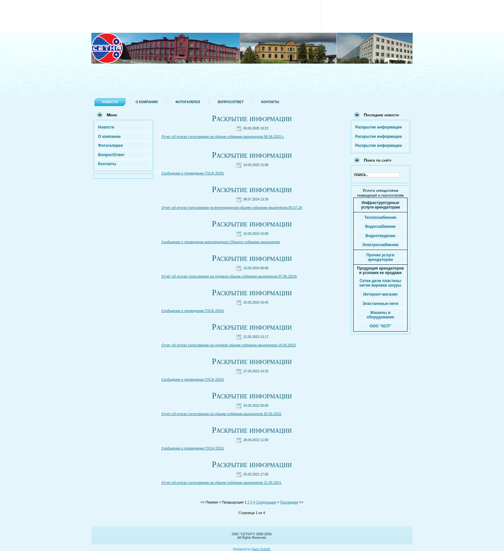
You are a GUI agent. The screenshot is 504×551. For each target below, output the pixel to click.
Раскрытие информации (252, 118)
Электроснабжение (380, 245)
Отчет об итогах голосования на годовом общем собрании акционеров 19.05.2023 (228, 345)
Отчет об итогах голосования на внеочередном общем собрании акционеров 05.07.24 (231, 207)
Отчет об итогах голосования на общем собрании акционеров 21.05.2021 (221, 482)
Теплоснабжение (380, 217)
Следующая (266, 502)
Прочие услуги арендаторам (380, 257)
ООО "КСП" (380, 326)
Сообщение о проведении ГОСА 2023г (192, 379)
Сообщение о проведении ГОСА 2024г (192, 311)
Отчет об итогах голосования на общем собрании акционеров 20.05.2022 (221, 414)
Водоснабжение (380, 226)
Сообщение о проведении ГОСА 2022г (192, 448)
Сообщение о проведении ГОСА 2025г (192, 173)
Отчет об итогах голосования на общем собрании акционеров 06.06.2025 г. (222, 136)
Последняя (289, 502)
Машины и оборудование (380, 314)
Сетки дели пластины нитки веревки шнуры (380, 283)
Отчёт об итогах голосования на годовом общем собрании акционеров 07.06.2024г (229, 276)
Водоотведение (380, 236)
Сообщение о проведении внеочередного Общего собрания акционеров (220, 242)
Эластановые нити (381, 303)
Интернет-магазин (380, 294)
